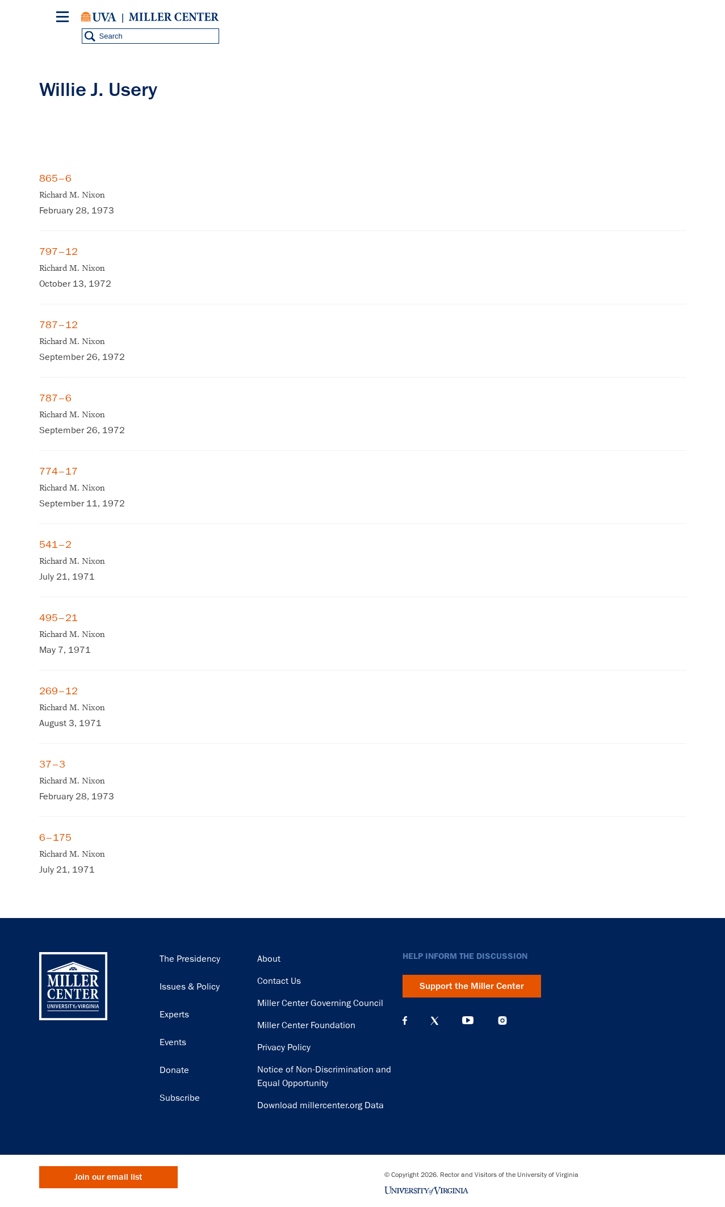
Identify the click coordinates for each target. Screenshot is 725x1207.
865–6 (55, 178)
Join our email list (108, 1177)
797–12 (58, 251)
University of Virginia (98, 17)
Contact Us (279, 981)
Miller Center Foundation (306, 1025)
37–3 (52, 764)
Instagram (502, 1020)
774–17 (58, 471)
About (268, 959)
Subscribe (180, 1098)
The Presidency (190, 959)
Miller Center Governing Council (320, 1003)
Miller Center (174, 17)
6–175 (55, 837)
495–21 (58, 617)
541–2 (55, 544)
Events (173, 1042)
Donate (174, 1070)
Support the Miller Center (472, 986)
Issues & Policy (190, 986)
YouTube (467, 1020)
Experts (174, 1014)
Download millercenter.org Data (320, 1105)
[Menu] (64, 18)
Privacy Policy (284, 1047)
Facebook (405, 1020)
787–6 (55, 398)
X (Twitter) (434, 1021)
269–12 (58, 691)
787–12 (58, 324)
